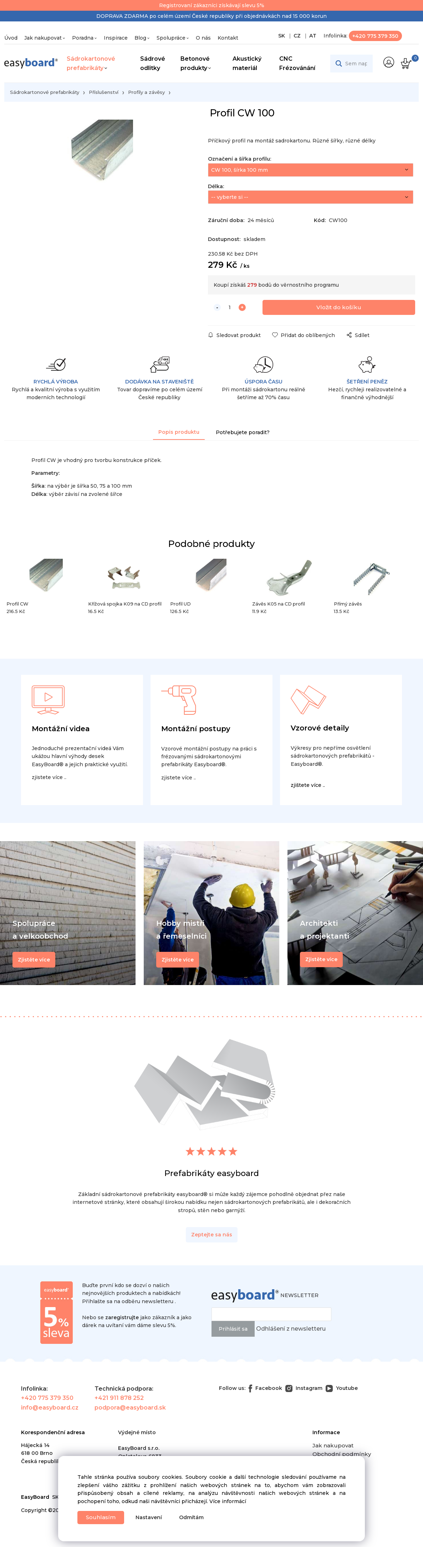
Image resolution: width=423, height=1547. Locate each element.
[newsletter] (271, 1316)
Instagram (303, 1390)
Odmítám (194, 1517)
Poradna (82, 38)
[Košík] (405, 63)
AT (312, 35)
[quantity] (230, 309)
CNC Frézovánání (297, 63)
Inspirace (116, 38)
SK (282, 35)
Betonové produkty (195, 63)
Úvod (10, 38)
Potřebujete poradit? (243, 434)
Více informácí (227, 1500)
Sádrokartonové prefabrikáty (91, 63)
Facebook (265, 1390)
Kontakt (228, 38)
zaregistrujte (122, 1319)
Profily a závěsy (146, 92)
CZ (296, 35)
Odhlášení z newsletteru (291, 1330)
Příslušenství (103, 92)
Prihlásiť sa (233, 1331)
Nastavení (151, 1517)
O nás (203, 38)
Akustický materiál (247, 63)
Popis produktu (178, 434)
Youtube (342, 1390)
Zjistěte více (321, 961)
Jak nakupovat (43, 38)
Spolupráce (171, 38)
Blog (140, 38)
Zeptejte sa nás (211, 1237)
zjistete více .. (49, 779)
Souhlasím (102, 1517)
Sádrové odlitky (152, 63)
